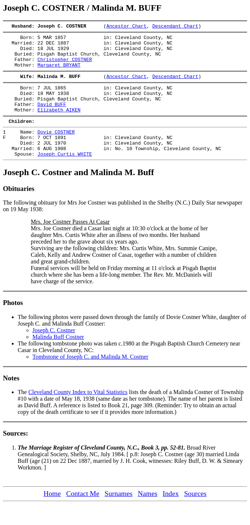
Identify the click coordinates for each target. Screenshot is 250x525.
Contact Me (82, 514)
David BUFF (52, 117)
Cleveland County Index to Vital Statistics (77, 413)
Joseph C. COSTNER (70, 27)
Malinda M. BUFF (70, 85)
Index (171, 514)
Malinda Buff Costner (58, 358)
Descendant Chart (175, 27)
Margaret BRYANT (59, 72)
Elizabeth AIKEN (59, 124)
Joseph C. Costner (53, 351)
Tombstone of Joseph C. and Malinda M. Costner (90, 378)
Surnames (119, 514)
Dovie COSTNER (56, 148)
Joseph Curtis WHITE (65, 174)
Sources (195, 514)
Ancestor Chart (126, 27)
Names (147, 514)
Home (52, 514)
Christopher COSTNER (65, 66)
